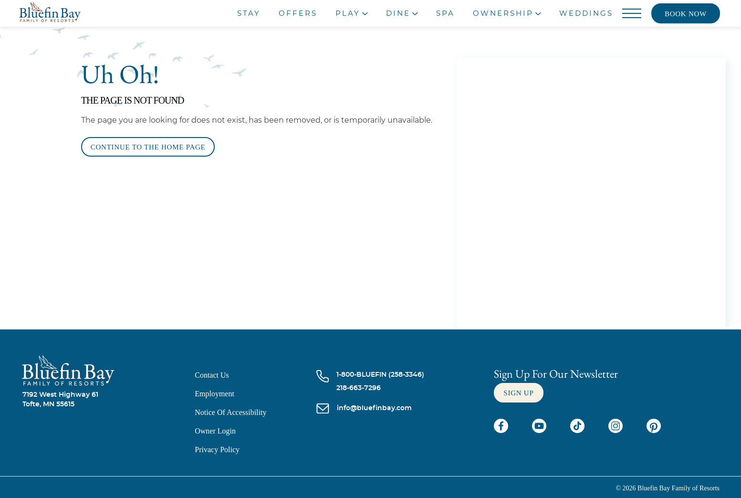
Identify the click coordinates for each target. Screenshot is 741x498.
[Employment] (255, 393)
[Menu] (632, 14)
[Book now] (685, 13)
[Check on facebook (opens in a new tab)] (502, 430)
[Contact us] (255, 375)
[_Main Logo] (91, 13)
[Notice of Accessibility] (255, 412)
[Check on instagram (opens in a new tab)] (616, 430)
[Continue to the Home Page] (148, 147)
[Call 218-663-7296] (380, 388)
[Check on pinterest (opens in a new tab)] (654, 430)
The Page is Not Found (132, 100)
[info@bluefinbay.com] (374, 409)
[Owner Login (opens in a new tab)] (255, 430)
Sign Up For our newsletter (556, 373)
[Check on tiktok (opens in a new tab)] (578, 430)
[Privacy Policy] (255, 449)
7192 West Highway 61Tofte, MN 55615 (60, 400)
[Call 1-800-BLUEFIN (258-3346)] (380, 375)
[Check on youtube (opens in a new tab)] (540, 430)
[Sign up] (518, 393)
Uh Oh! (120, 74)
